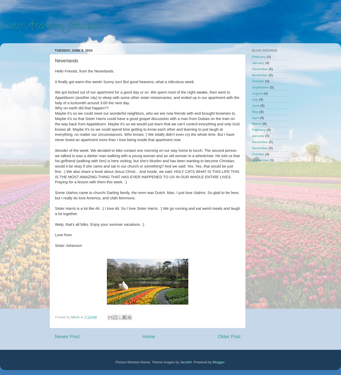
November (260, 75)
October (258, 81)
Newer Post (67, 336)
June (255, 106)
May (255, 112)
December (260, 69)
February (259, 57)
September (260, 87)
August (257, 93)
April (255, 118)
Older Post (229, 336)
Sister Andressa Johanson (51, 26)
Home (148, 336)
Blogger (218, 362)
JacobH (186, 362)
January (258, 63)
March (257, 124)
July (255, 99)
